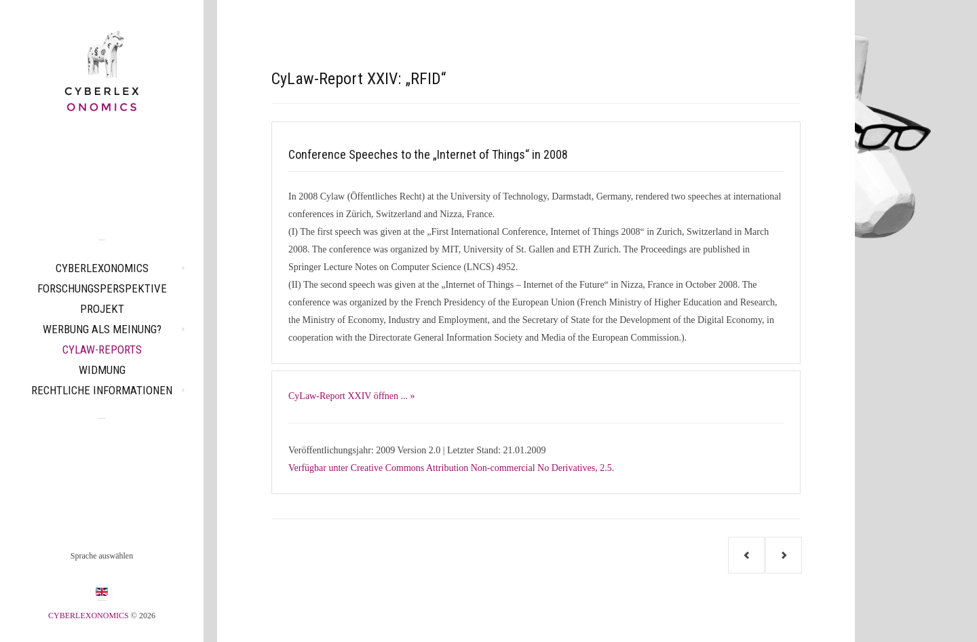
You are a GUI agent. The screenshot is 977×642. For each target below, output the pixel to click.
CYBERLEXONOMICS (102, 268)
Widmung (102, 370)
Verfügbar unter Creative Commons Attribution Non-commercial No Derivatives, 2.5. (451, 468)
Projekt (102, 309)
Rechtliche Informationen (101, 390)
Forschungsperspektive (102, 288)
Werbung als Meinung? (102, 329)
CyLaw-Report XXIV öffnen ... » (351, 396)
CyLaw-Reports (102, 349)
